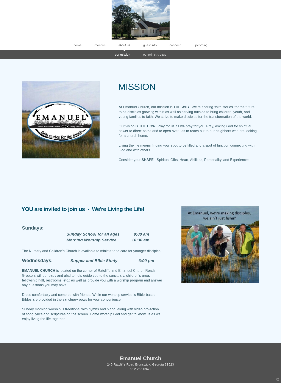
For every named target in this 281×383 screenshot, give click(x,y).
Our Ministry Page (154, 54)
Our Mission (122, 54)
